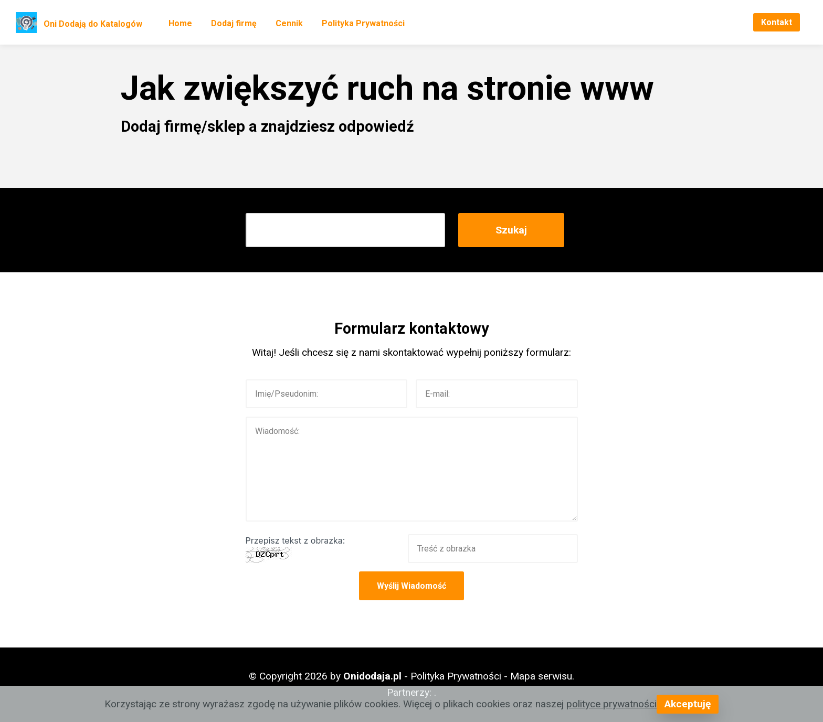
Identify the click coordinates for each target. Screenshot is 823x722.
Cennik (289, 23)
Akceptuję (687, 704)
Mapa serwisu (541, 676)
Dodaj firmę (234, 23)
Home (180, 23)
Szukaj (511, 230)
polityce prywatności (611, 704)
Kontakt (776, 22)
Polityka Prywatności (363, 23)
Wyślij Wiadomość (411, 586)
